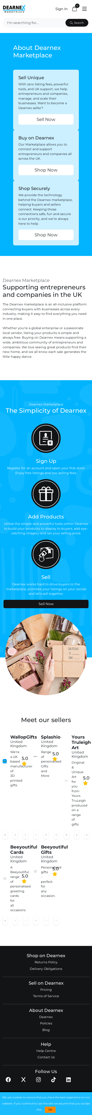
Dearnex (46, 1017)
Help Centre (46, 1051)
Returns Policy (46, 962)
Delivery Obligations (46, 969)
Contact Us (46, 1057)
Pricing (46, 990)
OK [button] (50, 1109)
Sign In (61, 9)
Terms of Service (46, 996)
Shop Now (46, 170)
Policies (46, 1023)
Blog (46, 1030)
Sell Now (46, 119)
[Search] (34, 23)
